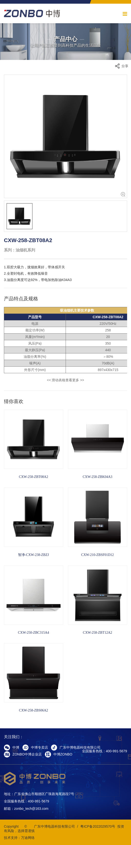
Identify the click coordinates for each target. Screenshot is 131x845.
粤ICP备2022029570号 (97, 826)
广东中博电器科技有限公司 (54, 826)
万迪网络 (28, 838)
